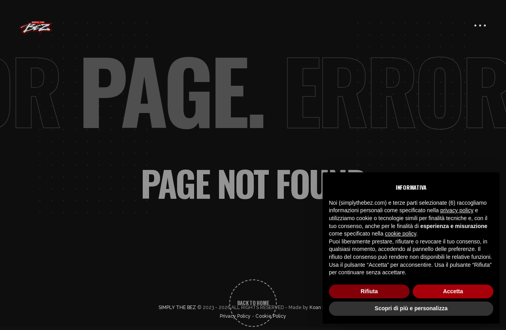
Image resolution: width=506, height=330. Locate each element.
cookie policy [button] (400, 233)
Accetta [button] (453, 291)
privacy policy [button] (457, 210)
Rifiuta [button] (369, 291)
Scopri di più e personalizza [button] (411, 308)
